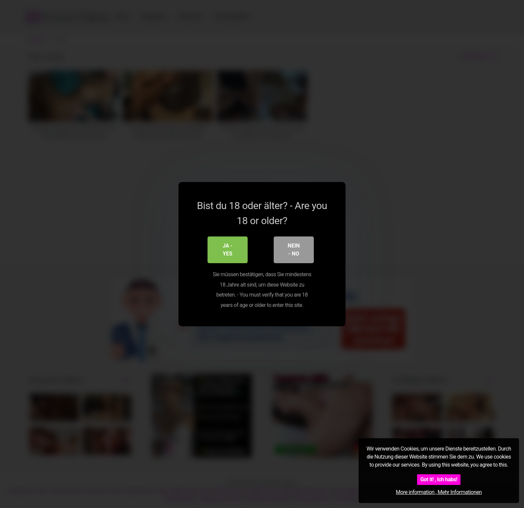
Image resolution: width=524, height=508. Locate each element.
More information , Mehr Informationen (439, 492)
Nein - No (294, 249)
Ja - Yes (228, 249)
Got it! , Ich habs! (438, 479)
